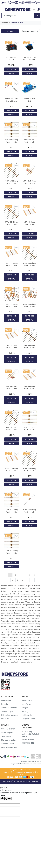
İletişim (25, 707)
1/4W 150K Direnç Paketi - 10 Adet (29, 305)
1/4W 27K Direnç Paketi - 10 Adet (12, 552)
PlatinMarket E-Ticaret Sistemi (14, 781)
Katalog (25, 711)
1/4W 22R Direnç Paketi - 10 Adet (12, 511)
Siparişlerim (6, 736)
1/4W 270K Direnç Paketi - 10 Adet (29, 511)
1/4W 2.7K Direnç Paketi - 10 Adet (29, 428)
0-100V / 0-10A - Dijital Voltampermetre (12, 59)
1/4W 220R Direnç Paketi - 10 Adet (29, 470)
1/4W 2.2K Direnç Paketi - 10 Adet (11, 428)
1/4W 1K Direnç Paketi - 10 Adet (29, 346)
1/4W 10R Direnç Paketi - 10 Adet (12, 264)
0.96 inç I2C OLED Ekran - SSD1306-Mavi (29, 59)
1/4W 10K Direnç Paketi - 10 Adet (29, 223)
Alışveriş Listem (7, 743)
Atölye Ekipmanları (9, 707)
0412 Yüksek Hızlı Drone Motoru (11, 100)
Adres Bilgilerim (8, 732)
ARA (36, 15)
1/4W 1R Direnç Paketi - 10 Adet (29, 387)
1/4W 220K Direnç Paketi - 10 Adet (11, 470)
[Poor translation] (7, 798)
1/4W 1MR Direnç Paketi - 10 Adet (11, 387)
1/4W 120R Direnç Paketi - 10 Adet (29, 264)
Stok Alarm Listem (9, 740)
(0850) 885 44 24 (28, 743)
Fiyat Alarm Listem (9, 747)
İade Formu (26, 704)
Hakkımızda (27, 715)
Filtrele (10, 31)
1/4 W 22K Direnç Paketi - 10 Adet (11, 141)
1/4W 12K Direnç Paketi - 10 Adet (12, 305)
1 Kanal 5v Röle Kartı (29, 100)
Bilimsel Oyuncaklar (9, 715)
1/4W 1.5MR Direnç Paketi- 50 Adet (29, 182)
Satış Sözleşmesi (28, 719)
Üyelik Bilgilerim (8, 729)
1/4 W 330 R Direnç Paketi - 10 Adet (29, 141)
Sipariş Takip (27, 700)
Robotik (4, 704)
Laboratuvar (6, 700)
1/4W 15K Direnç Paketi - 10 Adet (12, 346)
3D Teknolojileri (7, 711)
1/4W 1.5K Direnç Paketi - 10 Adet (11, 182)
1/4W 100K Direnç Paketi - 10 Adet (11, 223)
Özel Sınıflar (6, 719)
